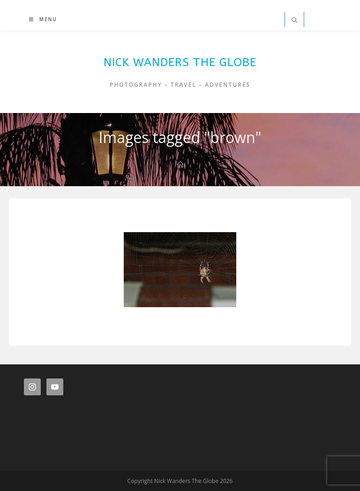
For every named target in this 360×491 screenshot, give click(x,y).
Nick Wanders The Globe (180, 62)
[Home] (180, 164)
